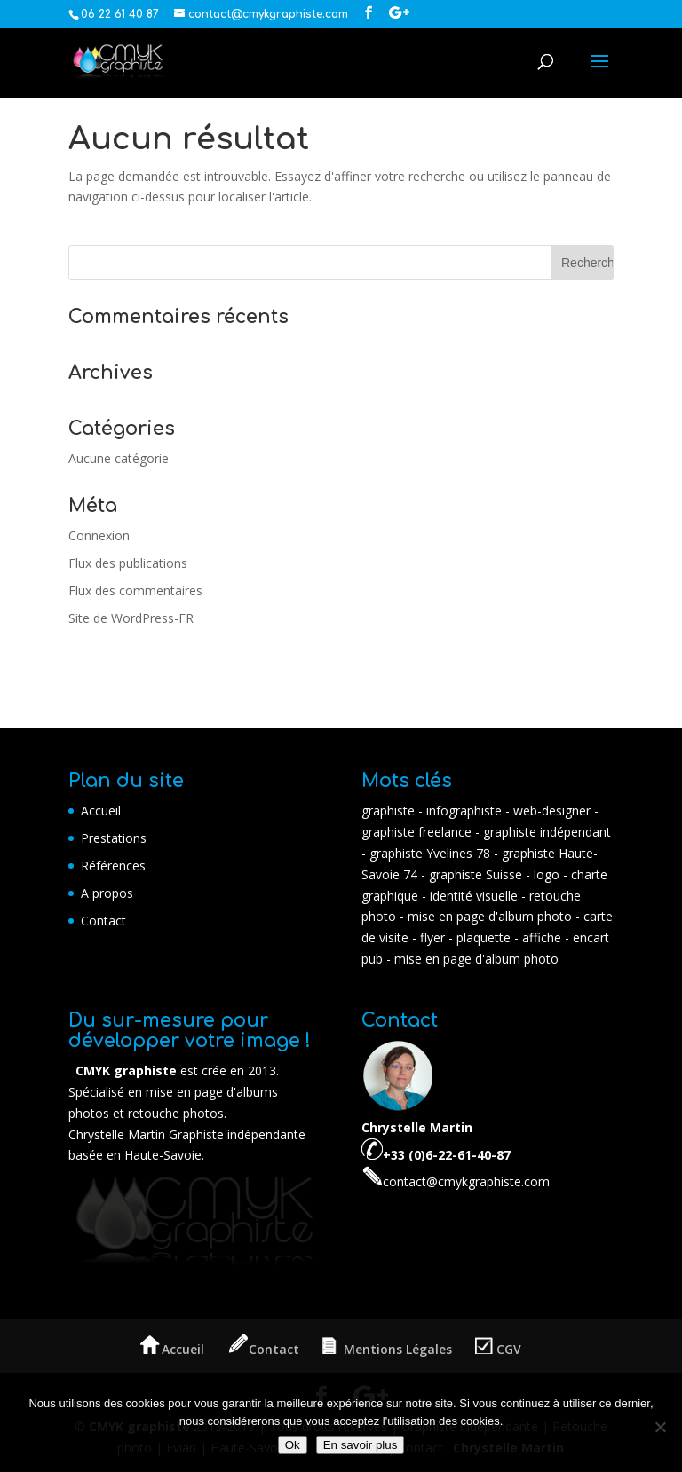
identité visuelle (474, 895)
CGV (498, 1349)
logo (546, 874)
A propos (107, 893)
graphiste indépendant (547, 831)
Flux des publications (127, 563)
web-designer (552, 810)
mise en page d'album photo (490, 916)
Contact (103, 920)
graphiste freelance (416, 831)
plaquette (483, 937)
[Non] (660, 1427)
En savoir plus (360, 1445)
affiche (541, 937)
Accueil (101, 810)
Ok (292, 1445)
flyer (432, 937)
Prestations (114, 838)
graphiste (388, 810)
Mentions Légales (387, 1349)
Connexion (99, 535)
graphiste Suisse (477, 874)
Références (113, 865)
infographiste (464, 810)
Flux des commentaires (135, 590)
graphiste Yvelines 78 (431, 853)
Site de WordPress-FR (131, 618)
